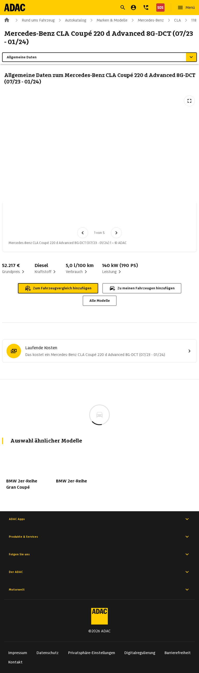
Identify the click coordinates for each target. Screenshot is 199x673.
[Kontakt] (146, 7)
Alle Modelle (99, 300)
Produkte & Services (99, 537)
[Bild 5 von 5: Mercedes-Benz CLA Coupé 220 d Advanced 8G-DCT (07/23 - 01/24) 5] (126, 216)
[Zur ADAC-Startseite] (14, 7)
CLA (173, 20)
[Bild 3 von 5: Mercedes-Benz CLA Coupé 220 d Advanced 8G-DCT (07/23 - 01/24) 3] (72, 216)
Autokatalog (71, 20)
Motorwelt (99, 589)
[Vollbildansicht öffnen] (189, 100)
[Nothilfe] (159, 7)
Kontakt (15, 662)
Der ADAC (99, 572)
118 (189, 20)
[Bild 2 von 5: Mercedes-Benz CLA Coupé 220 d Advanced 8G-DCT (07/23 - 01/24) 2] (45, 216)
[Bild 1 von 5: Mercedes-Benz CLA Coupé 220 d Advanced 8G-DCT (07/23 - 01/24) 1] (18, 216)
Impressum (17, 652)
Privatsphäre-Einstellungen (91, 652)
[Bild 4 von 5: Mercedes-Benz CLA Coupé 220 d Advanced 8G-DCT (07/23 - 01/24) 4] (99, 216)
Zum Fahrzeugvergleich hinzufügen (58, 288)
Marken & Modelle (107, 20)
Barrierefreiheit (178, 652)
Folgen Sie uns (99, 554)
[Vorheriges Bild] (82, 232)
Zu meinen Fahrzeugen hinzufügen (142, 288)
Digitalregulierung (139, 652)
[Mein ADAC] (133, 7)
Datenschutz (48, 652)
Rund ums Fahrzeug (34, 20)
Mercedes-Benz (147, 20)
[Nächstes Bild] (116, 232)
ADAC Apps (99, 519)
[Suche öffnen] (122, 7)
